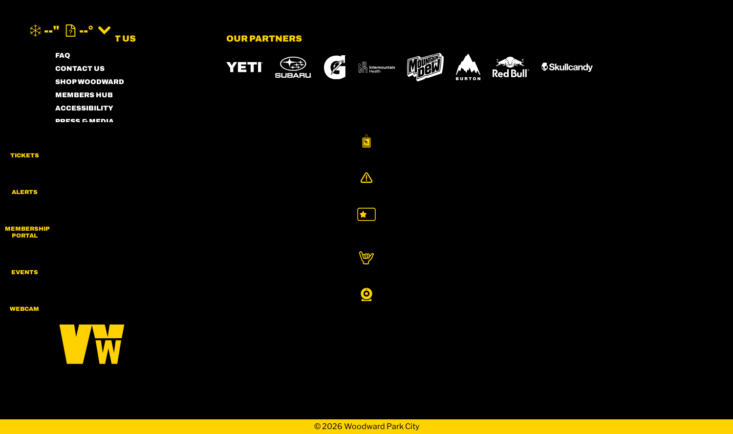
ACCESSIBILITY (84, 108)
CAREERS (73, 174)
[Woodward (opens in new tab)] (254, 258)
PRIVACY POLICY (86, 134)
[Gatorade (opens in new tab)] (335, 67)
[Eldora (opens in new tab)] (405, 231)
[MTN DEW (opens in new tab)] (425, 67)
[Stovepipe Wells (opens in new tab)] (398, 258)
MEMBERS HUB (84, 95)
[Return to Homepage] (366, 30)
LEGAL (67, 148)
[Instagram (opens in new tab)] (65, 232)
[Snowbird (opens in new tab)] (494, 231)
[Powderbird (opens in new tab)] (581, 231)
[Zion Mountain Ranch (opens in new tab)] (518, 258)
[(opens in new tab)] (641, 30)
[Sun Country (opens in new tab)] (325, 258)
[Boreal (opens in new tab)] (303, 231)
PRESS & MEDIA (84, 121)
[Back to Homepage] (128, 334)
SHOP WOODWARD (89, 82)
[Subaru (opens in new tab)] (293, 67)
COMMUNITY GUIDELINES (103, 161)
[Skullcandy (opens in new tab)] (567, 67)
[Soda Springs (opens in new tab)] (533, 231)
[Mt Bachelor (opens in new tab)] (450, 231)
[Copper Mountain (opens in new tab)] (355, 231)
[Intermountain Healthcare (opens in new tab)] (376, 67)
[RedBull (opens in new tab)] (511, 67)
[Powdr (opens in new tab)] (248, 231)
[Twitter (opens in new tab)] (119, 232)
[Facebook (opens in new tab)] (92, 232)
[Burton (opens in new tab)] (468, 67)
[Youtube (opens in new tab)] (145, 232)
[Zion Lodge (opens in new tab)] (462, 258)
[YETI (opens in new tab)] (244, 67)
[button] (708, 148)
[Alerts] (708, 189)
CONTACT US (80, 68)
